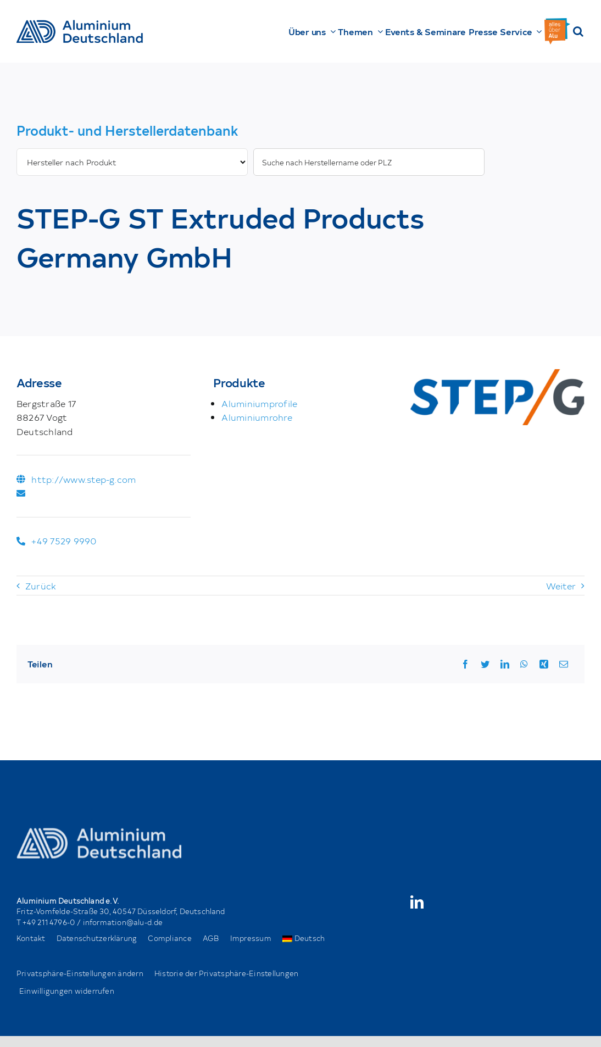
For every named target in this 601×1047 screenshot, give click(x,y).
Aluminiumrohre (256, 417)
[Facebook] (465, 664)
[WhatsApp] (524, 664)
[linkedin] (417, 902)
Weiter (561, 586)
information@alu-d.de (123, 922)
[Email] (564, 664)
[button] (578, 31)
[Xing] (544, 664)
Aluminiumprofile (259, 403)
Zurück (40, 586)
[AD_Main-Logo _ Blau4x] (79, 24)
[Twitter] (485, 664)
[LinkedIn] (505, 664)
